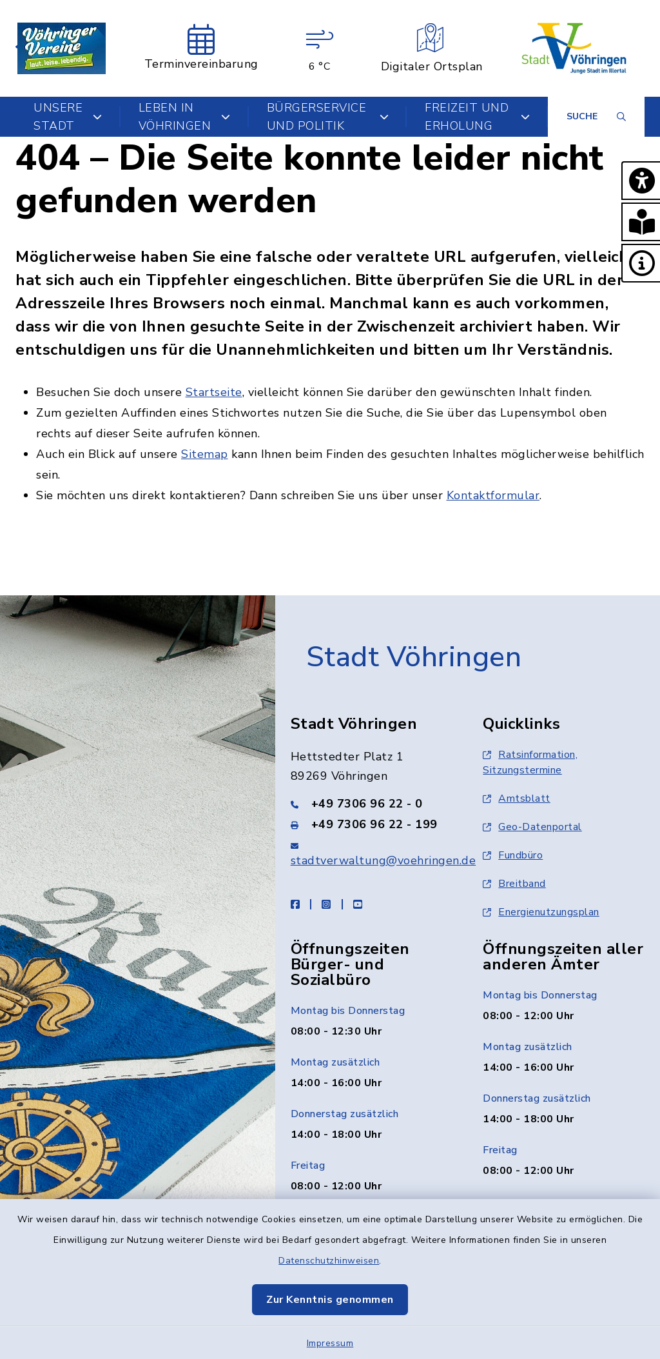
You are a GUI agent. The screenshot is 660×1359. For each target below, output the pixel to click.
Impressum (330, 1343)
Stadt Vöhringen (414, 657)
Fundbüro (513, 855)
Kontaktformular (493, 495)
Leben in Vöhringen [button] (185, 117)
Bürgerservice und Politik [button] (328, 117)
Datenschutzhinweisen (328, 1261)
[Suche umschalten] (596, 117)
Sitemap (204, 454)
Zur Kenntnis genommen (330, 1300)
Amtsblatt (516, 798)
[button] (640, 180)
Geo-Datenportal (532, 827)
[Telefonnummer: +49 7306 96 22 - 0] (371, 803)
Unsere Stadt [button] (68, 117)
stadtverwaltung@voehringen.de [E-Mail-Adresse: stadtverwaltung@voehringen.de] (383, 860)
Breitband (514, 884)
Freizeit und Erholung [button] (477, 117)
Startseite (214, 392)
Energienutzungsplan (541, 912)
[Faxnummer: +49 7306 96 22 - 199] (371, 824)
